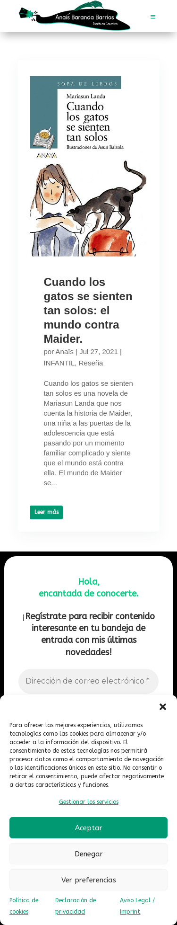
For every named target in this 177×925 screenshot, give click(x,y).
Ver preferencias (88, 880)
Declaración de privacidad (75, 906)
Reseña (91, 363)
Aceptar (88, 828)
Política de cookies (23, 906)
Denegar (89, 854)
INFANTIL (59, 363)
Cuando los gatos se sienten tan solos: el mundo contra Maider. (88, 310)
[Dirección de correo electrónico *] (88, 681)
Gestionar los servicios (88, 802)
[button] (163, 707)
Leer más (46, 512)
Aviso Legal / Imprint (137, 906)
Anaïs (65, 351)
